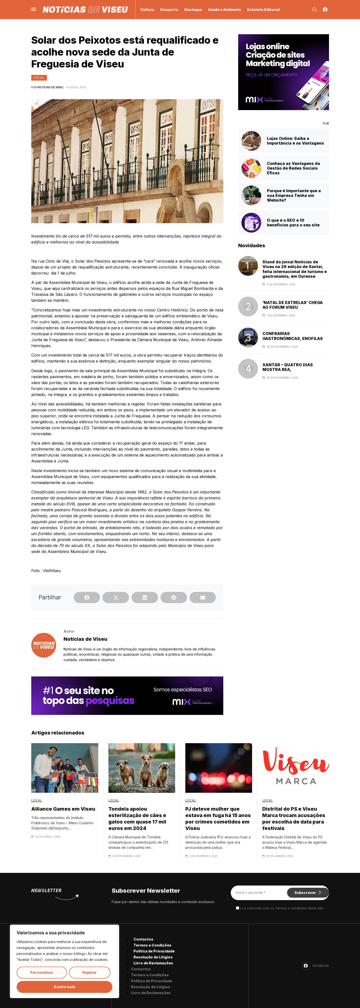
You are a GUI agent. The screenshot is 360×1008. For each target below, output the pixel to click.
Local (39, 77)
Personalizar (41, 972)
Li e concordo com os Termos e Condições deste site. (282, 908)
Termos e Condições (152, 945)
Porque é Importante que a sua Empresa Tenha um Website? (294, 195)
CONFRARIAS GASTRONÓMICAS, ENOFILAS (292, 336)
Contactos (143, 939)
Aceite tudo (64, 987)
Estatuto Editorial (263, 9)
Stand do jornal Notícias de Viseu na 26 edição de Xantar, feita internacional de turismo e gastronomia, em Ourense (294, 269)
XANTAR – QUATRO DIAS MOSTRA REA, (287, 367)
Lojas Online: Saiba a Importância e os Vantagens (295, 141)
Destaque (193, 9)
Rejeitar (89, 972)
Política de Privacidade (154, 951)
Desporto (169, 9)
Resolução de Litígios (153, 957)
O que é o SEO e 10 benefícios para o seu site (293, 222)
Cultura (147, 9)
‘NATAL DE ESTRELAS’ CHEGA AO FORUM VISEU (292, 305)
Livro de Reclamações (153, 963)
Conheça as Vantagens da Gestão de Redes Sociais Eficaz (293, 168)
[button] (87, 597)
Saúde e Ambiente (224, 9)
